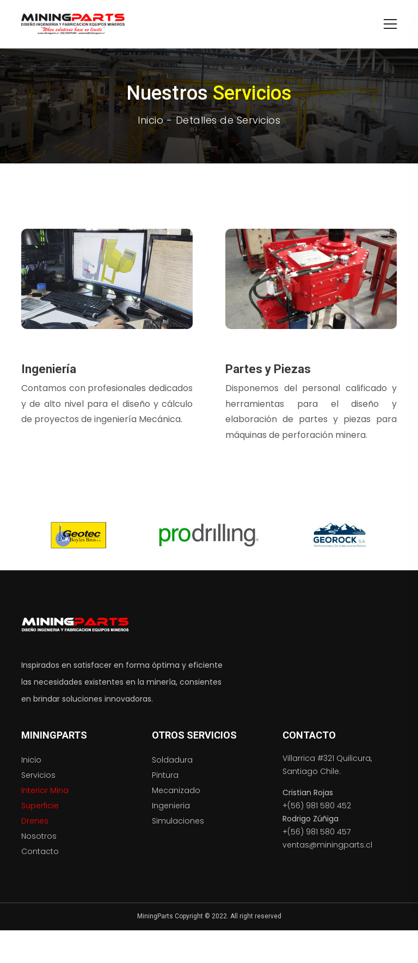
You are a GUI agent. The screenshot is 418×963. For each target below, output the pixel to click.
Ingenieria (171, 805)
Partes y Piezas (268, 369)
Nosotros (39, 836)
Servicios (38, 775)
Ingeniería (48, 369)
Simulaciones (178, 820)
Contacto (40, 851)
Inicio (150, 120)
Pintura (165, 775)
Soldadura (172, 759)
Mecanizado (176, 790)
